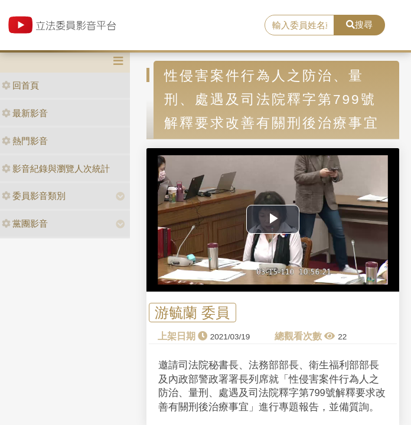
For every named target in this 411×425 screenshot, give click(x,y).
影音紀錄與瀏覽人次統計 (56, 169)
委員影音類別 (34, 196)
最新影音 (25, 113)
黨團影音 (25, 223)
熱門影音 (25, 141)
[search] (299, 25)
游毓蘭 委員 (192, 313)
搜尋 (359, 24)
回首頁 (20, 85)
